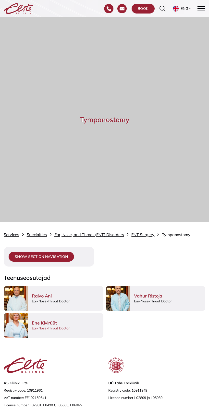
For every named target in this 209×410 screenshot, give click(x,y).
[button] (183, 9)
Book (143, 8)
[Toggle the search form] (162, 9)
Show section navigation (41, 256)
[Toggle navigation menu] (201, 9)
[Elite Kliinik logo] (18, 8)
